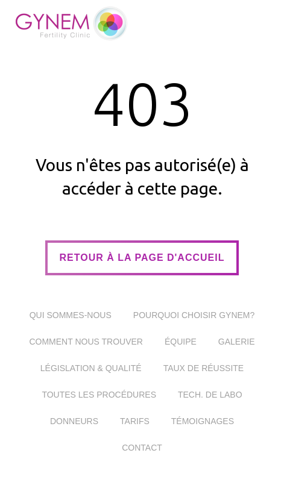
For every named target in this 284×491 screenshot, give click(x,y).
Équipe (181, 341)
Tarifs (135, 421)
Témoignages (202, 421)
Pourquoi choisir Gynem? (193, 315)
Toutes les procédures (99, 394)
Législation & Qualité (91, 368)
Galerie (236, 341)
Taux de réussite (203, 368)
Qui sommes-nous (71, 315)
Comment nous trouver (86, 341)
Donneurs (74, 421)
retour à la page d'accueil (142, 257)
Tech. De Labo (210, 394)
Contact (142, 447)
